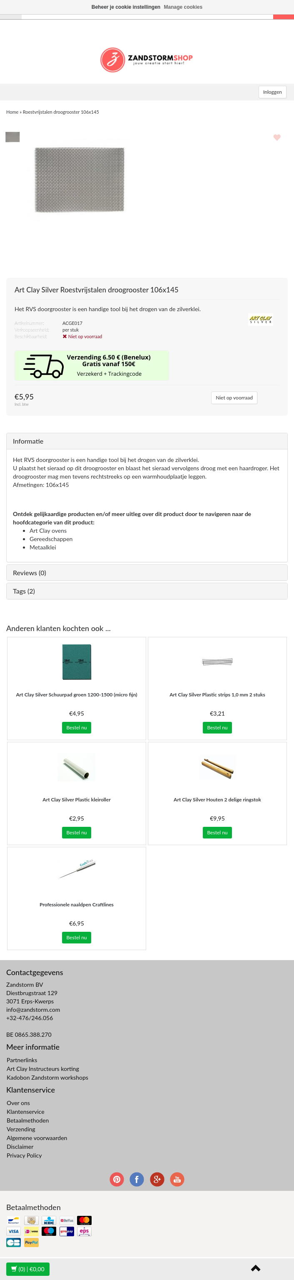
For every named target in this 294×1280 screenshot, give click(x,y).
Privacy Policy (24, 1155)
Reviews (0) (29, 572)
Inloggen (272, 92)
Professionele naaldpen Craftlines (77, 904)
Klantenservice (26, 1111)
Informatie (28, 441)
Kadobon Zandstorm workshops (47, 1077)
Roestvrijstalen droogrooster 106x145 (61, 112)
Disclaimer (20, 1146)
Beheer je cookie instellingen (126, 7)
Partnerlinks (22, 1059)
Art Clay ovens (48, 530)
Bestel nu (76, 727)
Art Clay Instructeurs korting (43, 1068)
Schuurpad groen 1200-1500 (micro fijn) (76, 694)
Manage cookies (183, 7)
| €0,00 (28, 1269)
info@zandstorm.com (33, 1009)
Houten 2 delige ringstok (217, 799)
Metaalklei (43, 547)
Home (12, 112)
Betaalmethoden (28, 1120)
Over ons (18, 1102)
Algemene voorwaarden (37, 1137)
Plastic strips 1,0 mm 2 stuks (217, 694)
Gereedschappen (51, 538)
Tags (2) (24, 591)
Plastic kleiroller (76, 799)
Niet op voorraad (234, 397)
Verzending (21, 1129)
